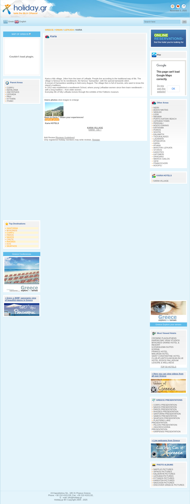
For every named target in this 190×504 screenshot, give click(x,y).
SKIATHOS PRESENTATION (166, 418)
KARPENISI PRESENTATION (167, 431)
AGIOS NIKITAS (160, 110)
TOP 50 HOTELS (168, 367)
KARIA (156, 143)
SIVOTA (157, 132)
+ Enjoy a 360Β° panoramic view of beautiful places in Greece (20, 299)
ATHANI (157, 145)
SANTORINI (12, 228)
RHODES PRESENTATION (165, 411)
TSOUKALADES (160, 136)
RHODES (11, 242)
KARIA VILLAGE (160, 181)
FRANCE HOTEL (160, 351)
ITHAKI (10, 101)
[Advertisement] (21, 162)
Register (96, 140)
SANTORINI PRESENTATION (167, 414)
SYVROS (157, 150)
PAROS (10, 235)
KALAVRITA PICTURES (164, 474)
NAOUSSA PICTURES (163, 483)
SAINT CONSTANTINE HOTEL (166, 356)
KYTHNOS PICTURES (163, 478)
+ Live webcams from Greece (166, 440)
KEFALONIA (12, 90)
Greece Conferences (21, 254)
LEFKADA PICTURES (163, 476)
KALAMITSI (158, 134)
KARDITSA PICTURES (163, 480)
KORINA (156, 349)
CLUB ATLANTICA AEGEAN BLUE (168, 358)
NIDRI (156, 108)
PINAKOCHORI (160, 163)
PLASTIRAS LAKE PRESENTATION (161, 421)
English (22, 21)
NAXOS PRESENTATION (165, 407)
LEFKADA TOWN (161, 121)
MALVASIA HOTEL (160, 354)
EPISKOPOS (159, 141)
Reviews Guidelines (65, 137)
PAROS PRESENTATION (165, 409)
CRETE (10, 239)
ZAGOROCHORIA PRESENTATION (161, 428)
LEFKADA (11, 94)
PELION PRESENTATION (165, 425)
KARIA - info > (95, 129)
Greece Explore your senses (168, 324)
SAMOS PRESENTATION (165, 416)
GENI (155, 161)
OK (173, 88)
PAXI (9, 96)
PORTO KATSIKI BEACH (164, 119)
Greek (11, 21)
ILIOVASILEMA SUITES (162, 347)
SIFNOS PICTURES (162, 471)
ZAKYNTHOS (13, 92)
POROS (157, 130)
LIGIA (156, 114)
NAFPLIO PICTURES (163, 469)
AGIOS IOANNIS (161, 125)
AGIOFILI (157, 165)
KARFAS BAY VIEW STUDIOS (166, 340)
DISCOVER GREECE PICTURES (168, 485)
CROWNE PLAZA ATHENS (164, 338)
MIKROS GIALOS (161, 159)
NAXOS (10, 237)
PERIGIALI (158, 123)
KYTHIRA (11, 99)
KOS (9, 244)
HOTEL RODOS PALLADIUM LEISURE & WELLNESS (165, 361)
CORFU (10, 88)
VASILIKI (157, 112)
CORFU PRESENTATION (165, 405)
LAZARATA (158, 139)
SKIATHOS (12, 246)
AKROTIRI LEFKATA (162, 148)
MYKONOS (12, 230)
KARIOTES (158, 152)
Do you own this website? (161, 88)
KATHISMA (158, 128)
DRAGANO (158, 156)
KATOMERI (158, 154)
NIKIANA (157, 116)
